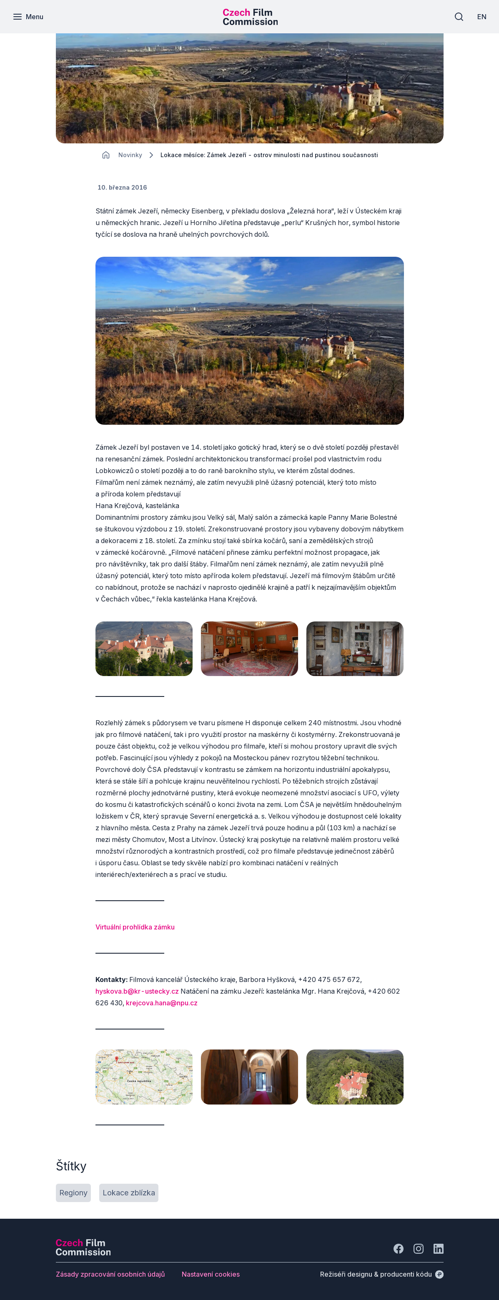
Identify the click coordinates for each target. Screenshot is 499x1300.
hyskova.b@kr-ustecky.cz (137, 991)
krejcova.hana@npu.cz (162, 1003)
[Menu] (28, 17)
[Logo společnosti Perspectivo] (83, 1253)
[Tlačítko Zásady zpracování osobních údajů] (110, 1274)
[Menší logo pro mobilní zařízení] (250, 22)
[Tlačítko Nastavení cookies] (211, 1274)
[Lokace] (130, 154)
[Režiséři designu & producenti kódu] (382, 1274)
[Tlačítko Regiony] (73, 1193)
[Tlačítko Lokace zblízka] (129, 1193)
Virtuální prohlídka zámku (135, 927)
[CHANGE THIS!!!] (106, 155)
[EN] (482, 17)
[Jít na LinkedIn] (439, 1249)
